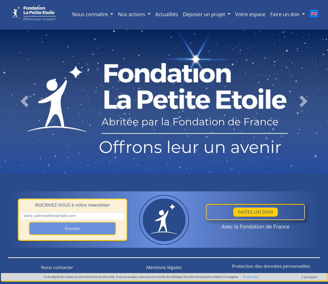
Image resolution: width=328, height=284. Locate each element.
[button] (24, 101)
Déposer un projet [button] (204, 14)
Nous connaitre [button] (90, 14)
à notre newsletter (72, 205)
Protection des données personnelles (271, 266)
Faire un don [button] (285, 14)
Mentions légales (164, 267)
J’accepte (309, 277)
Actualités (166, 14)
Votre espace (250, 14)
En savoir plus (250, 277)
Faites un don (255, 212)
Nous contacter (57, 267)
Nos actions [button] (132, 14)
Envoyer (72, 228)
